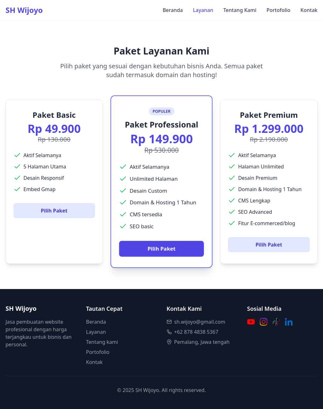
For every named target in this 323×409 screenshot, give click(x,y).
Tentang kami (102, 341)
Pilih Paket (54, 210)
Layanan (203, 10)
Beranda (173, 10)
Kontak (308, 10)
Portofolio (278, 10)
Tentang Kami (239, 10)
